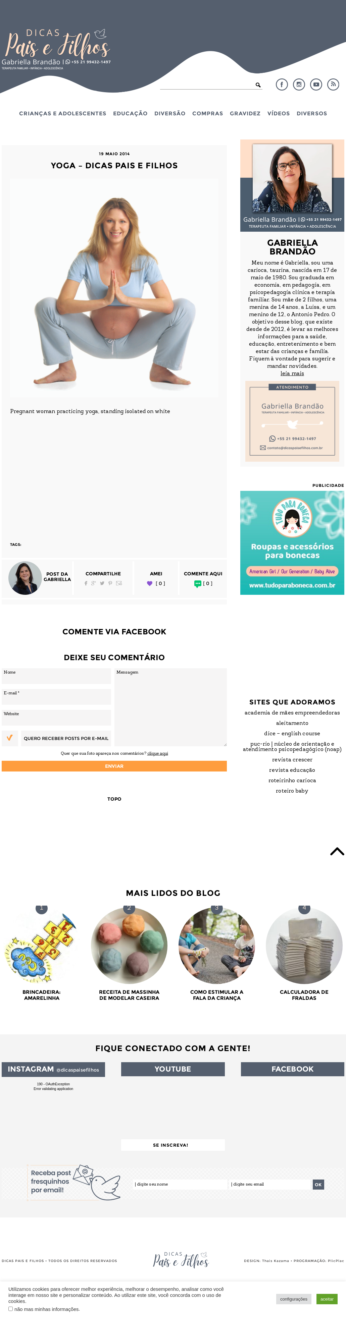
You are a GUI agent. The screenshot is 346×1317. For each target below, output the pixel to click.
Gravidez (245, 113)
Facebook (282, 84)
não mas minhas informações (46, 1309)
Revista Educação (292, 770)
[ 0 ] (160, 583)
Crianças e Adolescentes (62, 113)
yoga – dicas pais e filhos (114, 165)
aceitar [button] (327, 1299)
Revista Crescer (292, 760)
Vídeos (278, 113)
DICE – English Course (292, 734)
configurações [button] (293, 1299)
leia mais (292, 374)
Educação (130, 113)
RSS (333, 84)
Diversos (312, 113)
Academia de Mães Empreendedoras (292, 713)
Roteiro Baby (292, 791)
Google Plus (93, 583)
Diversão (170, 113)
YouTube (316, 84)
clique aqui (157, 753)
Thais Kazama (275, 1261)
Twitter (102, 583)
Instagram (299, 84)
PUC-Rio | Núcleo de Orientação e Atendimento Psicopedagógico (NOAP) (292, 747)
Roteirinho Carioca (292, 781)
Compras (207, 113)
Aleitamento (292, 723)
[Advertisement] (114, 474)
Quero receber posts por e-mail (66, 738)
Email (119, 583)
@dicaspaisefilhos (77, 1070)
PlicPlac (336, 1261)
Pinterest (110, 583)
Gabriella (57, 579)
